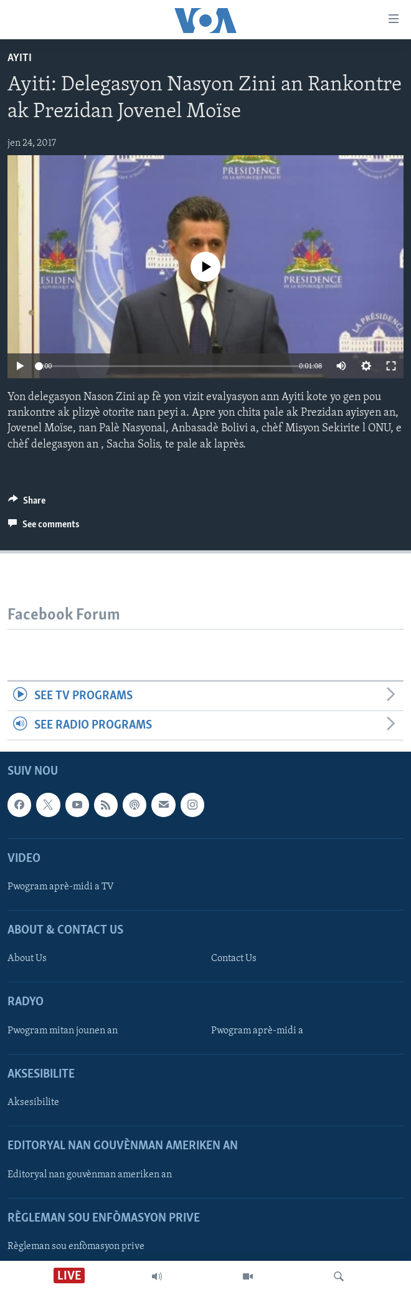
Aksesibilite (33, 1103)
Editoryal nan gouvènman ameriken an (89, 1175)
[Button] (26, 503)
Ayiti (19, 58)
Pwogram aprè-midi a (257, 1031)
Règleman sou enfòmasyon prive (75, 1246)
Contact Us (234, 959)
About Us (27, 959)
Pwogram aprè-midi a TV (60, 887)
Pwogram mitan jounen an (62, 1031)
